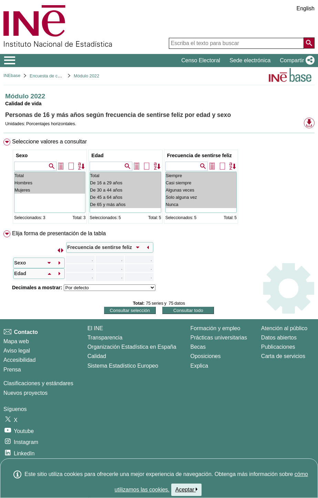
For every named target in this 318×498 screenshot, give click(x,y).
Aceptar (186, 489)
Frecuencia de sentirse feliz (199, 155)
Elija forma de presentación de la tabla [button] (59, 233)
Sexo (22, 155)
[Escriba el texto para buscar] (236, 43)
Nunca (201, 204)
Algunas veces (201, 190)
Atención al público (284, 328)
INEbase (11, 75)
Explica (199, 366)
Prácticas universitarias (218, 337)
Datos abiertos (279, 337)
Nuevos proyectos (25, 393)
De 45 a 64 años (125, 197)
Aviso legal (16, 351)
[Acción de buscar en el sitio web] (309, 42)
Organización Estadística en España (132, 347)
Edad (97, 155)
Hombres (49, 182)
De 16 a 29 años (125, 182)
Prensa (12, 369)
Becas (197, 347)
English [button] (306, 8)
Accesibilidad (19, 360)
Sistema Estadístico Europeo (123, 366)
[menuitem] (159, 182)
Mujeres (49, 190)
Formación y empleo (215, 328)
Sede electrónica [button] (249, 60)
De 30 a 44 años (125, 190)
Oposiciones (205, 356)
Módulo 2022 (86, 75)
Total (49, 175)
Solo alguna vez (201, 197)
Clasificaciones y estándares (38, 383)
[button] (296, 60)
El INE (95, 328)
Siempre (201, 175)
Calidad (97, 356)
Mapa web (16, 341)
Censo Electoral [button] (200, 60)
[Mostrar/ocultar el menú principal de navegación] (9, 60)
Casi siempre (201, 182)
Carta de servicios (283, 356)
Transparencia (105, 337)
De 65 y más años (125, 204)
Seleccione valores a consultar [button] (49, 141)
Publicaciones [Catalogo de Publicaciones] (278, 347)
